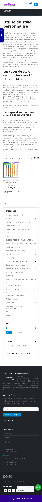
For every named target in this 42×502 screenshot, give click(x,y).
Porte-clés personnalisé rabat (16, 268)
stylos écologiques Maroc (15, 285)
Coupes (8, 233)
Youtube (13, 490)
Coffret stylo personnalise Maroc (17, 229)
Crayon (8, 236)
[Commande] (12, 158)
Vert (24, 345)
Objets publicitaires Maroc (15, 265)
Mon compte (9, 433)
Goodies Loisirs (11, 247)
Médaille (9, 258)
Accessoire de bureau (13, 215)
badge (8, 218)
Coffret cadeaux (11, 226)
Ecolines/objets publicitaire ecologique (14, 180)
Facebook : (5, 490)
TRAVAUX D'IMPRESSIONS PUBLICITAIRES (15, 307)
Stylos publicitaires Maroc (15, 295)
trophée (8, 315)
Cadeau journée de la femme (16, 222)
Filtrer (9, 333)
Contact (7, 442)
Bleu (8, 345)
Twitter (9, 490)
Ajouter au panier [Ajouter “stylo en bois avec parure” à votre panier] (12, 192)
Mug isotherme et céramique (16, 261)
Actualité (7, 438)
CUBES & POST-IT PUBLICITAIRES (18, 240)
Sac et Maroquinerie (13, 272)
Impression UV (11, 254)
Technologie (10, 299)
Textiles (8, 302)
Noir (13, 345)
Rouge (19, 345)
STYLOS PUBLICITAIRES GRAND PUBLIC (20, 289)
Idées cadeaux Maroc (13, 251)
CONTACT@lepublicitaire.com (15, 458)
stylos (8, 276)
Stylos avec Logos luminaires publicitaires (21, 279)
